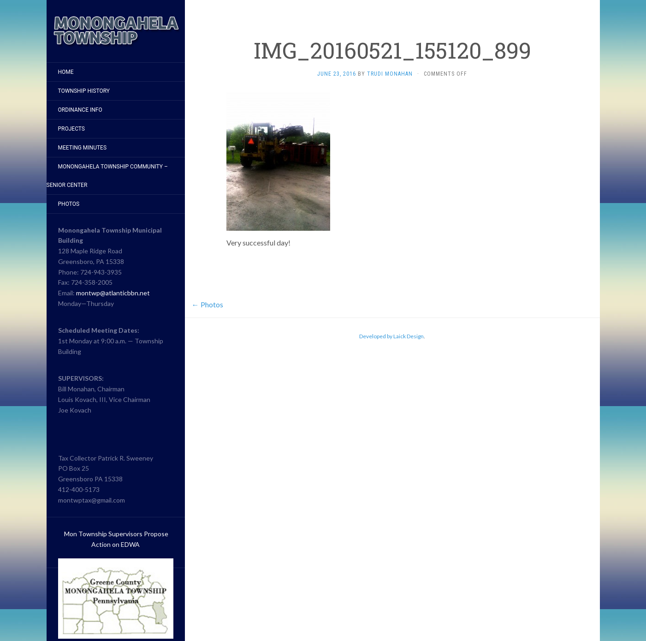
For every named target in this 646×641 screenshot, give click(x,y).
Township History (84, 91)
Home (66, 72)
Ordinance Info (80, 110)
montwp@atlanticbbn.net (113, 293)
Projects (71, 129)
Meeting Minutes (82, 147)
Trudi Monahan (390, 74)
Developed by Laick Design (391, 336)
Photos (69, 204)
